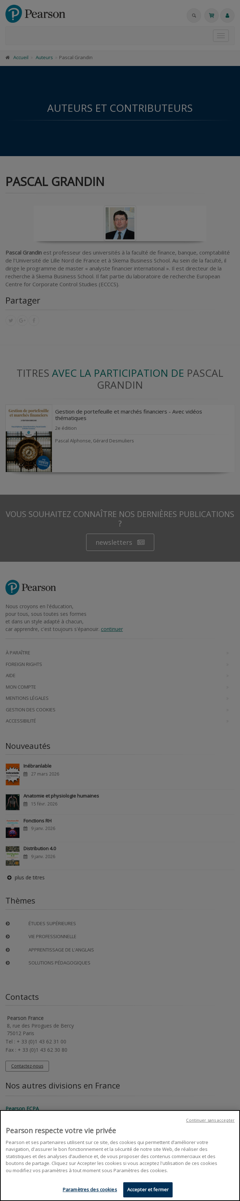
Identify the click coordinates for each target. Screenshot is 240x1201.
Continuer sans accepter (210, 1120)
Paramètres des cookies (90, 1190)
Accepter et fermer (148, 1190)
